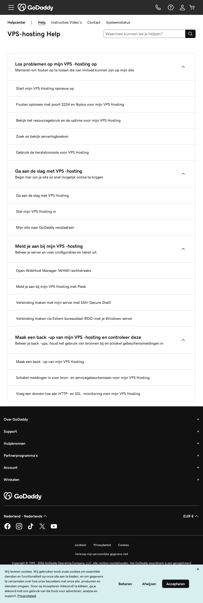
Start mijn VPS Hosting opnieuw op (45, 88)
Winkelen (11, 479)
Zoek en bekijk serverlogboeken (42, 136)
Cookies (123, 544)
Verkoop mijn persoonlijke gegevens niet (101, 553)
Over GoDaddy (16, 419)
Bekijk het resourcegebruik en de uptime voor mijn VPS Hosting (68, 120)
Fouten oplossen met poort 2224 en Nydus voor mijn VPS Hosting (70, 104)
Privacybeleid (102, 544)
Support (10, 431)
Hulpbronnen (14, 443)
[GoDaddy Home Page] (23, 496)
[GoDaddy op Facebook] (7, 528)
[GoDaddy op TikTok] (30, 528)
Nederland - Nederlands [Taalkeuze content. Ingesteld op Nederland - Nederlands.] (26, 516)
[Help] (170, 7)
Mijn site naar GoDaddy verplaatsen (45, 227)
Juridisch (80, 544)
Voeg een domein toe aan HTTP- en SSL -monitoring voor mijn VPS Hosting (78, 393)
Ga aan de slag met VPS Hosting (42, 195)
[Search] (190, 34)
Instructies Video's (66, 22)
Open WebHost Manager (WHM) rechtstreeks (53, 270)
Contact (94, 22)
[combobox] (144, 34)
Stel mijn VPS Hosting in (36, 211)
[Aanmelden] (182, 7)
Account (10, 467)
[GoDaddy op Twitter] (42, 528)
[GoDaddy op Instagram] (19, 528)
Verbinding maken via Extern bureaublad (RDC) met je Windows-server (74, 318)
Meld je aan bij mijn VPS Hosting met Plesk (51, 286)
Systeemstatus (118, 22)
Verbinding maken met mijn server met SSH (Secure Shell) (63, 302)
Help (42, 22)
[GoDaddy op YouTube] (54, 528)
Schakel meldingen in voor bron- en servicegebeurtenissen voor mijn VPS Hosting (83, 377)
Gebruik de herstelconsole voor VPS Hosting (52, 152)
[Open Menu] (9, 7)
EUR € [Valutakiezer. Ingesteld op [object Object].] (191, 516)
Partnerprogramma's (21, 455)
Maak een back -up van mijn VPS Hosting (50, 361)
